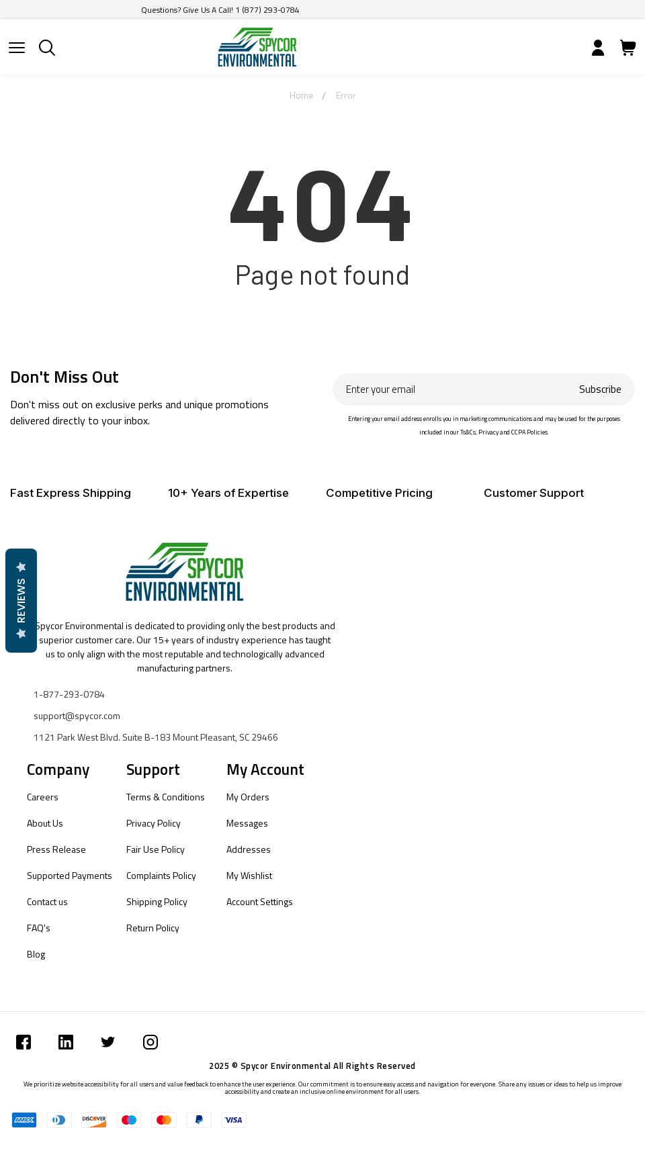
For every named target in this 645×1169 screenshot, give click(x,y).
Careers (42, 797)
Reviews (21, 600)
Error (346, 95)
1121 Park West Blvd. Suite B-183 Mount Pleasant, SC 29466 (156, 737)
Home (302, 95)
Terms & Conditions (165, 797)
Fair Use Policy (155, 849)
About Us (45, 823)
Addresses (248, 849)
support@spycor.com (77, 715)
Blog (36, 954)
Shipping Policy (156, 901)
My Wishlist (249, 875)
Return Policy (152, 928)
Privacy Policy (153, 823)
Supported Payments (69, 875)
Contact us (47, 901)
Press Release (56, 849)
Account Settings (259, 901)
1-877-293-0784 (69, 694)
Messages (247, 823)
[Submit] (17, 48)
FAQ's (38, 928)
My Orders (247, 797)
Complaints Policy (161, 875)
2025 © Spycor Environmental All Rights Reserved (312, 1065)
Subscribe (600, 389)
